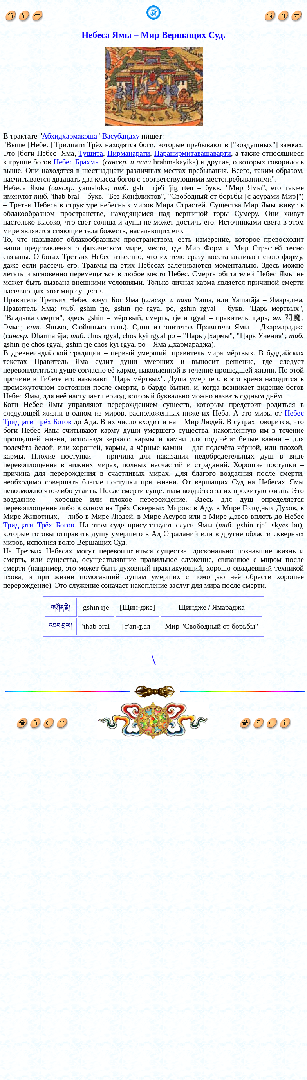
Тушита (91, 153)
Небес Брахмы (76, 162)
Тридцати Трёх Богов (38, 525)
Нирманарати (128, 153)
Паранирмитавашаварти (192, 153)
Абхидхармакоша (69, 136)
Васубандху (121, 136)
